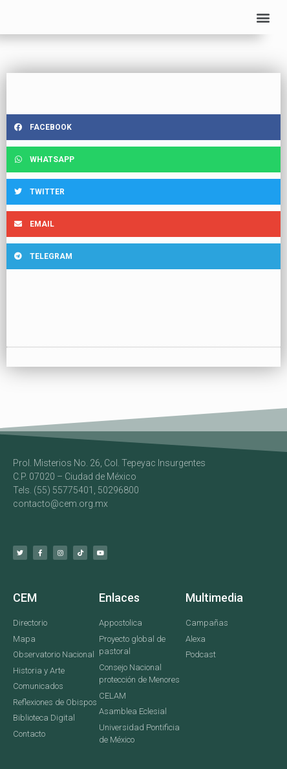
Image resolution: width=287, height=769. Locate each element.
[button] (263, 17)
